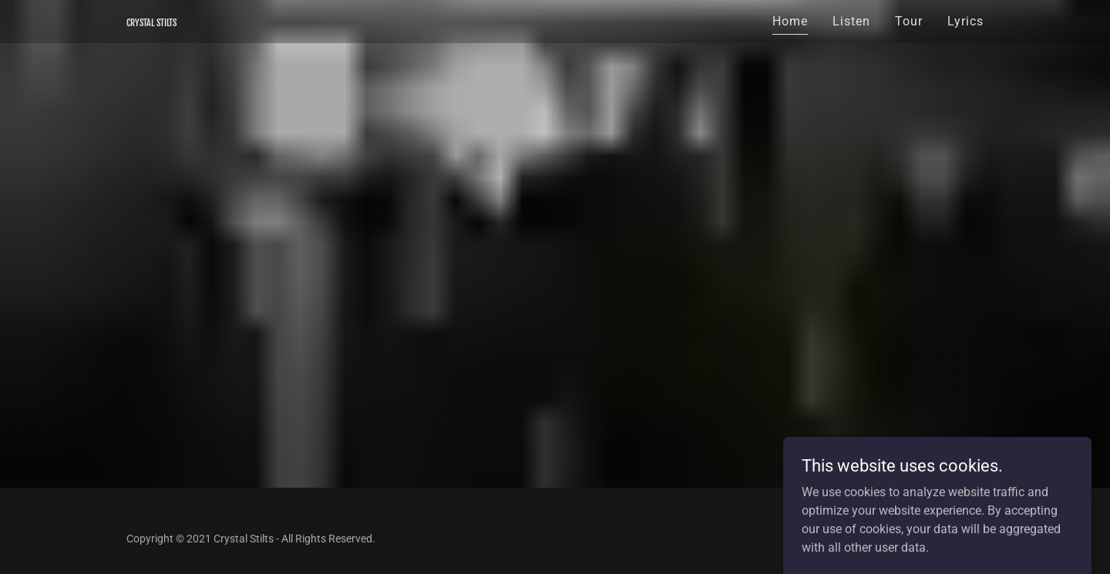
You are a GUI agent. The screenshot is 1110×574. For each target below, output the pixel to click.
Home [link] (790, 21)
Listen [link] (851, 21)
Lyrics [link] (965, 21)
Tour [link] (909, 21)
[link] (151, 22)
